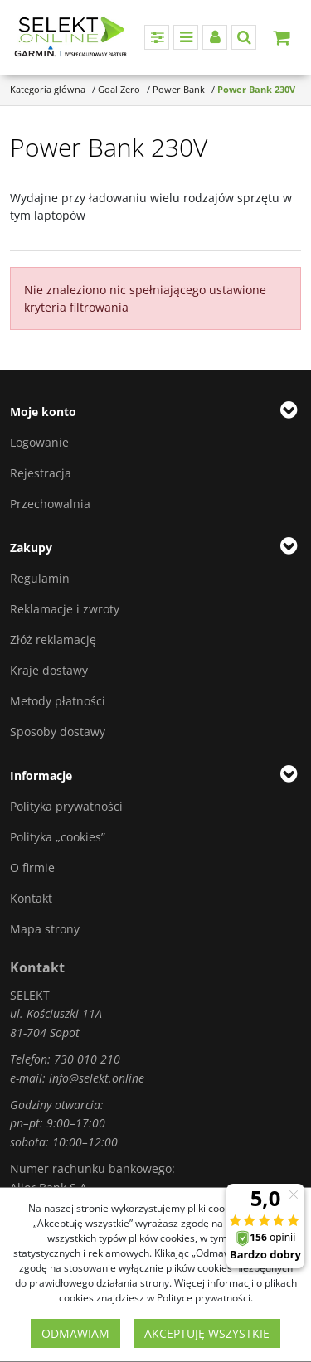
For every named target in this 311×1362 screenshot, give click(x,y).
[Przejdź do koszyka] (281, 37)
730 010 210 (87, 1059)
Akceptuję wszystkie (207, 1333)
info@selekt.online (96, 1078)
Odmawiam (75, 1333)
